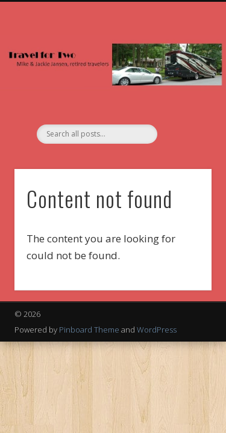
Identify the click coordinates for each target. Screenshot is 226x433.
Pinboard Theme (89, 329)
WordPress (157, 329)
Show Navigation (183, 107)
